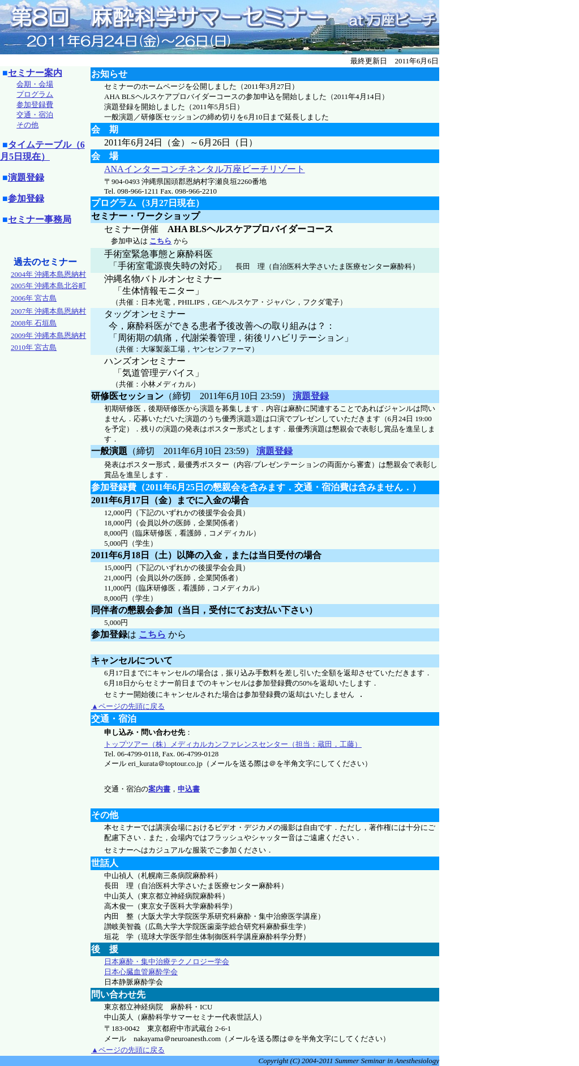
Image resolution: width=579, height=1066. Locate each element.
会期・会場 (34, 84)
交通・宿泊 (34, 114)
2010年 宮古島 (34, 347)
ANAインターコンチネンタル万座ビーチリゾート (204, 169)
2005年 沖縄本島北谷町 (48, 285)
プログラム (34, 94)
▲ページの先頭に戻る (128, 706)
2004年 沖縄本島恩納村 (48, 274)
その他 (27, 125)
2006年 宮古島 (34, 298)
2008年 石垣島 (34, 323)
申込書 (189, 789)
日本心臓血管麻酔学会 (141, 971)
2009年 (48, 335)
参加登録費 (34, 104)
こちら (160, 241)
